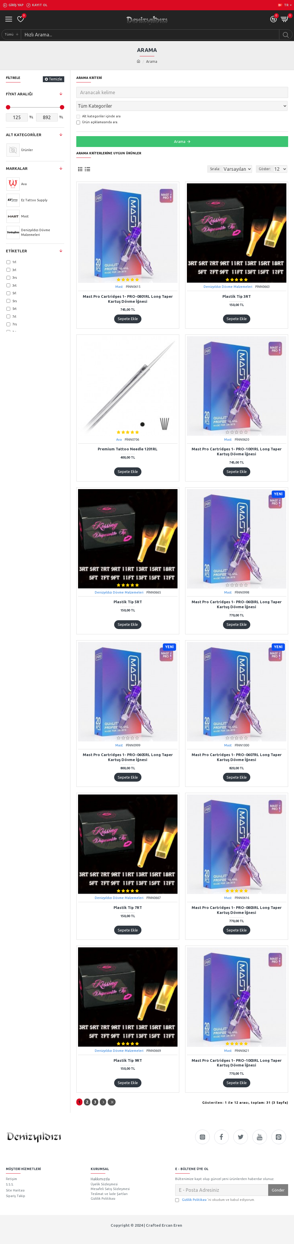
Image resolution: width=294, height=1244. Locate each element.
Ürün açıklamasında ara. (97, 109)
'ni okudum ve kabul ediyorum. (215, 1185)
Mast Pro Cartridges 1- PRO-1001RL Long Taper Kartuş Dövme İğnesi (237, 438)
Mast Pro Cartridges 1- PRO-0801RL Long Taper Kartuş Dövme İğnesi (128, 285)
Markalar (17, 168)
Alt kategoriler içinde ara (98, 104)
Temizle (55, 79)
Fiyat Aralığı (19, 94)
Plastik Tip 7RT (128, 895)
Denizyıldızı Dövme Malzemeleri (228, 273)
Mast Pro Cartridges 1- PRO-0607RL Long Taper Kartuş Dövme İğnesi (237, 744)
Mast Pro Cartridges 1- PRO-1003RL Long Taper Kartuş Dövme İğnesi (237, 1049)
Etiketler (16, 251)
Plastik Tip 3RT (236, 283)
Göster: (265, 156)
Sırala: (197, 156)
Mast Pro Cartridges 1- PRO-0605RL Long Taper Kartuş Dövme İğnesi (128, 744)
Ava (119, 426)
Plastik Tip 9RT (128, 1047)
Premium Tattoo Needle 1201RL (128, 436)
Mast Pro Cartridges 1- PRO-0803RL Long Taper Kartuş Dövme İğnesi (237, 897)
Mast (119, 273)
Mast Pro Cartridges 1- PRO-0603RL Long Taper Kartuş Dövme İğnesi (237, 591)
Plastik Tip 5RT (128, 589)
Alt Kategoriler (23, 135)
